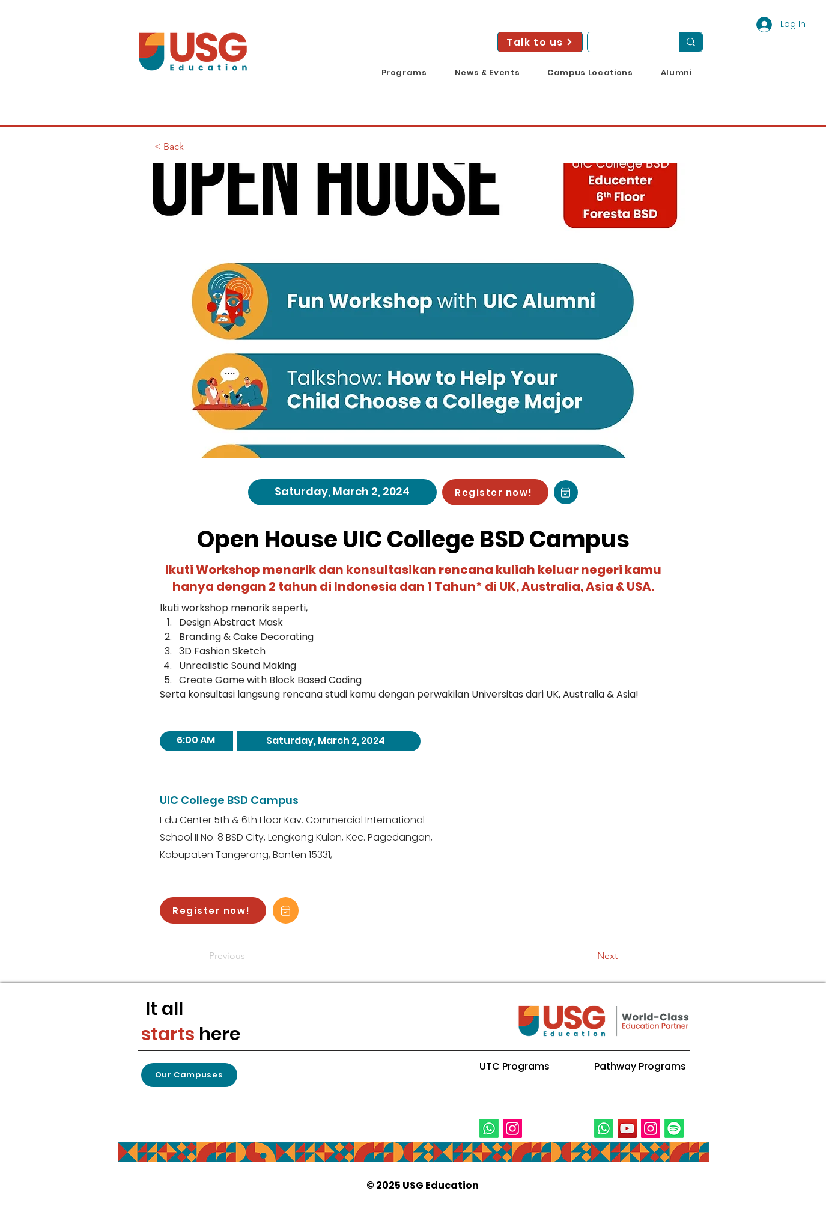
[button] (404, 73)
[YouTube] (627, 1128)
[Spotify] (674, 1128)
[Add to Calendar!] (566, 492)
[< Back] (194, 147)
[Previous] (248, 956)
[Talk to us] (540, 42)
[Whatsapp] (489, 1128)
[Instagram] (512, 1128)
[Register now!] (495, 492)
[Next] (587, 956)
